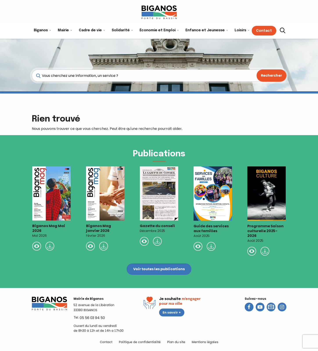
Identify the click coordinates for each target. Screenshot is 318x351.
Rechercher (271, 75)
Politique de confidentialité (140, 342)
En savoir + (172, 312)
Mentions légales (205, 342)
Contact (106, 342)
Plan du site (176, 342)
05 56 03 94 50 (92, 317)
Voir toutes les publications (159, 269)
